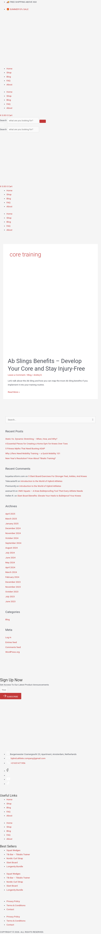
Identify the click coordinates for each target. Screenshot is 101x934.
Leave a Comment (16, 375)
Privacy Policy (13, 901)
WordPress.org (12, 652)
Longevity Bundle (15, 866)
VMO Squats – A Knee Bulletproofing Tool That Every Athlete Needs (50, 491)
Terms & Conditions (16, 905)
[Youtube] (8, 779)
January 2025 (12, 523)
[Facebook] (7, 771)
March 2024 (11, 572)
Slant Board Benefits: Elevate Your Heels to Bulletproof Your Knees (49, 495)
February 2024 (12, 577)
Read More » (14, 391)
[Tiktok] (8, 784)
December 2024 (13, 528)
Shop (9, 72)
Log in (8, 637)
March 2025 (11, 518)
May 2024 (10, 562)
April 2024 (10, 567)
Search (3, 120)
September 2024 (13, 543)
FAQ (8, 80)
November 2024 (13, 533)
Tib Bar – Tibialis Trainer (18, 854)
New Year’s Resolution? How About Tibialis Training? (30, 458)
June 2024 (10, 557)
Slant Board (12, 862)
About (9, 84)
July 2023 (10, 596)
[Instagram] (8, 775)
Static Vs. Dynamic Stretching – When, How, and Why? (31, 439)
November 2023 (13, 587)
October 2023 (11, 591)
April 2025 (10, 513)
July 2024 (10, 552)
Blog (9, 76)
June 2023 (10, 601)
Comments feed (13, 647)
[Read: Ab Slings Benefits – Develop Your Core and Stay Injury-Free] (50, 311)
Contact (10, 909)
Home (9, 68)
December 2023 (13, 582)
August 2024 (11, 547)
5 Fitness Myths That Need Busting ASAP (25, 448)
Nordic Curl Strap (15, 858)
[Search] (42, 121)
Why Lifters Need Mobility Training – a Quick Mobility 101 (32, 453)
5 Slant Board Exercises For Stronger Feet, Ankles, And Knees (57, 476)
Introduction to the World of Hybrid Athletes (41, 481)
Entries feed (11, 642)
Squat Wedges (13, 850)
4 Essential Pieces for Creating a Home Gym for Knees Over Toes (36, 443)
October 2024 (11, 538)
